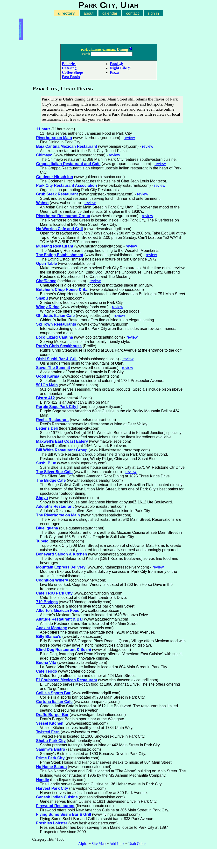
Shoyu (42, 498)
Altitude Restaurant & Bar (59, 619)
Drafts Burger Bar (52, 715)
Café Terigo (46, 671)
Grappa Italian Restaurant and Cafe (68, 164)
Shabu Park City (51, 741)
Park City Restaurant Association (66, 185)
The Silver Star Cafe (54, 472)
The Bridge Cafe (51, 480)
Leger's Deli (47, 428)
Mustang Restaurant (54, 246)
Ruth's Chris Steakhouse (59, 346)
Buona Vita (46, 663)
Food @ (116, 64)
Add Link (116, 844)
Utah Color (137, 844)
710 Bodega (47, 602)
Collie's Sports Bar (53, 693)
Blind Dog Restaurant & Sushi (63, 650)
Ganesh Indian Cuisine (57, 797)
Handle (42, 780)
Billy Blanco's (48, 637)
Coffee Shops (73, 72)
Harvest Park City (52, 788)
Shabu (42, 298)
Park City (87, 49)
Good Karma (47, 376)
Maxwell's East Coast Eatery (62, 441)
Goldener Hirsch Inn (54, 177)
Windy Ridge (48, 307)
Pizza (114, 72)
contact (132, 13)
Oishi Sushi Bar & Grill (57, 359)
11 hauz (43, 129)
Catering (69, 68)
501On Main (47, 385)
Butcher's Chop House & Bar (62, 289)
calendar (109, 13)
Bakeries (69, 64)
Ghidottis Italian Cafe (55, 316)
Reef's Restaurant (52, 420)
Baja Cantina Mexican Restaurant (66, 146)
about (88, 13)
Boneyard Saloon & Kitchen (61, 554)
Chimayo (44, 155)
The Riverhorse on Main (58, 515)
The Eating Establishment (60, 255)
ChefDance (46, 281)
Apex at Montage (51, 628)
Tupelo (42, 541)
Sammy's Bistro (50, 749)
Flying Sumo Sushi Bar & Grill (63, 814)
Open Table (46, 263)
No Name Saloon (51, 767)
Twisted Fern (48, 732)
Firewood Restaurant (55, 806)
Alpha (83, 844)
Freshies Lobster (51, 823)
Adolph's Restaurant (55, 506)
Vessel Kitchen (49, 723)
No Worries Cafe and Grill (59, 229)
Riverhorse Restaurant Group (63, 216)
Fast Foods (71, 77)
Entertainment (105, 49)
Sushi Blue (46, 463)
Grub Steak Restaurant (57, 194)
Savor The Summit (53, 368)
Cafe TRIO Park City (54, 593)
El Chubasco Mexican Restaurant (66, 680)
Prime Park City (50, 758)
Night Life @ (121, 68)
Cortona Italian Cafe (54, 702)
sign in (153, 13)
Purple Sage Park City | (57, 407)
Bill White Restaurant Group (62, 450)
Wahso (42, 203)
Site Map (98, 844)
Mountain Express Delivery (61, 567)
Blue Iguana (47, 528)
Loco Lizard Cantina (54, 337)
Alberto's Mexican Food (58, 610)
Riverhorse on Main (54, 138)
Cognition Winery (52, 580)
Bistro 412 (45, 398)
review (129, 138)
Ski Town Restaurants (56, 324)
